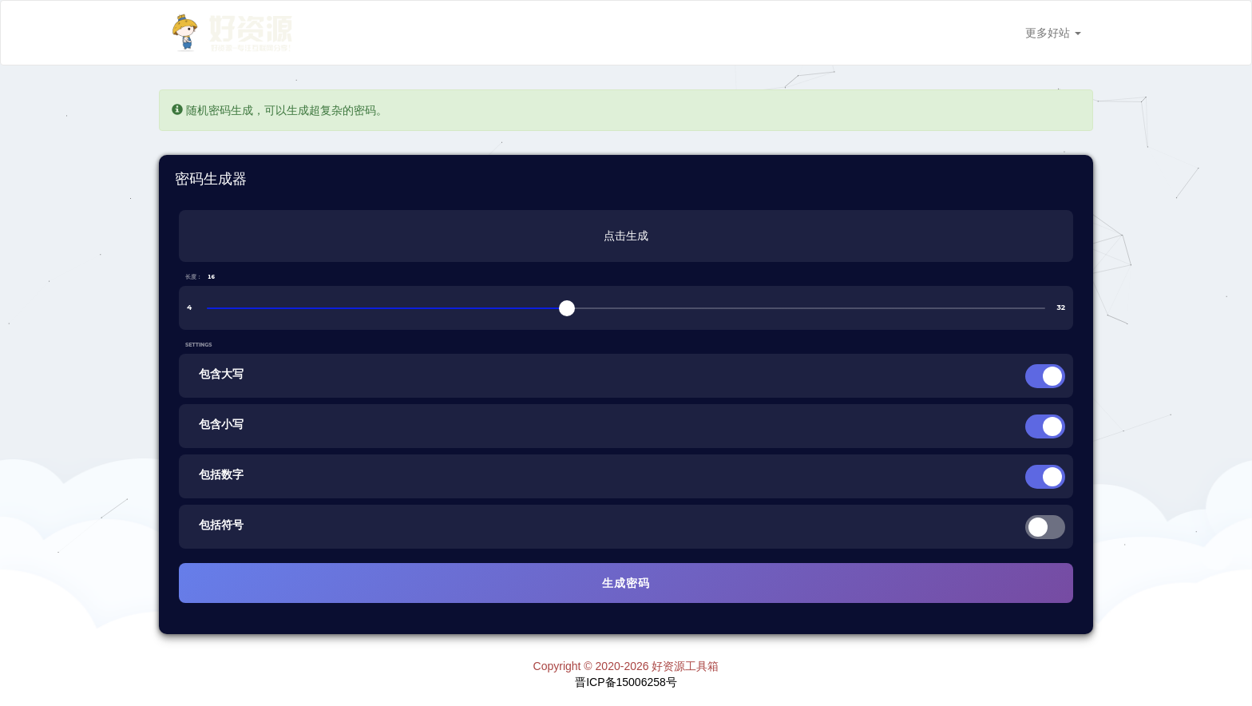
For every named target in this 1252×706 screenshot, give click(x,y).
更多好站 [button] (1053, 32)
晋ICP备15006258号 (626, 682)
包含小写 (221, 424)
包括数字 (221, 474)
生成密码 (626, 583)
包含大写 (221, 374)
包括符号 (221, 525)
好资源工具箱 (685, 666)
